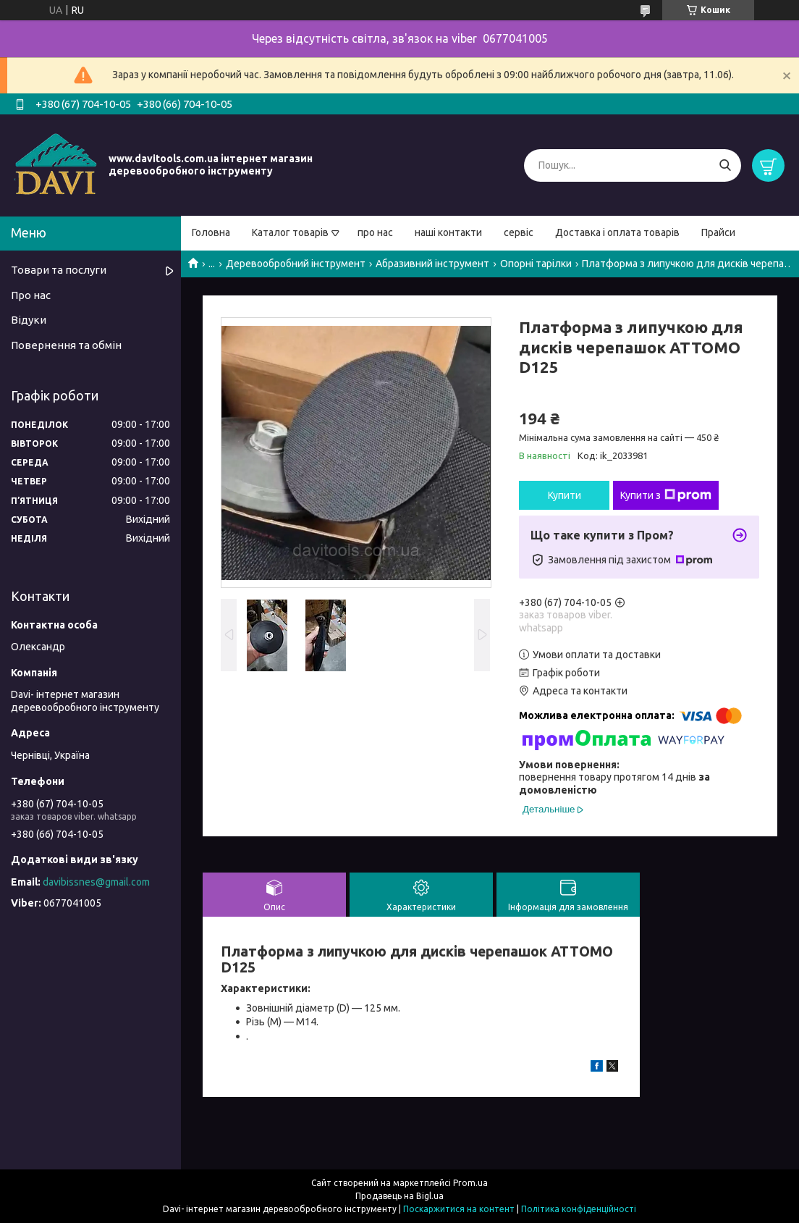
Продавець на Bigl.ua (399, 1196)
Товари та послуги (58, 270)
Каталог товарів (290, 232)
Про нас (31, 295)
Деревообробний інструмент (295, 263)
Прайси (718, 232)
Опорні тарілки (536, 263)
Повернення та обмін (66, 345)
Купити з (665, 495)
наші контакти (448, 232)
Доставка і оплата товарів (617, 232)
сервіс (518, 232)
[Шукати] (725, 165)
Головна (211, 232)
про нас (375, 232)
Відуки (28, 320)
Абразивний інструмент (432, 263)
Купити (564, 495)
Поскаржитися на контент (459, 1209)
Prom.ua (470, 1183)
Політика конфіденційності (578, 1209)
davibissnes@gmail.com (96, 882)
